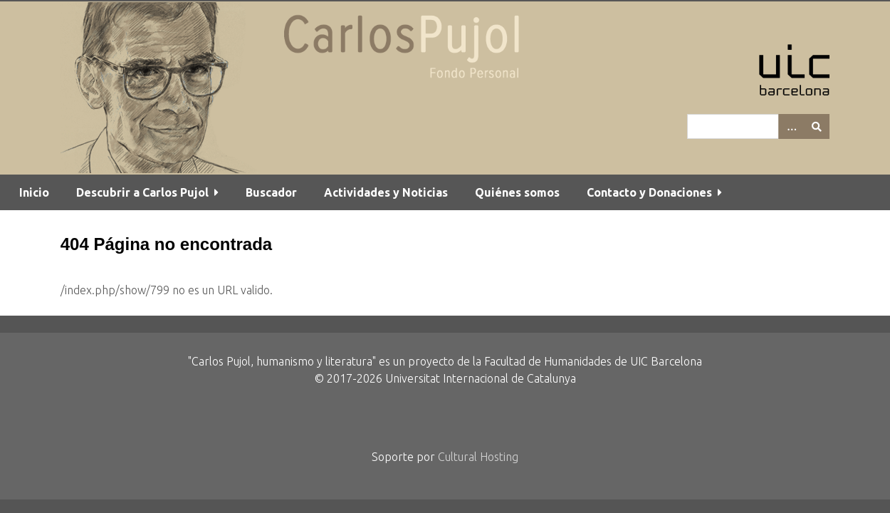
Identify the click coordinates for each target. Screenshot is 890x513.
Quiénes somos (517, 192)
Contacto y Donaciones (649, 192)
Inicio (34, 192)
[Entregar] (816, 126)
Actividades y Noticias (386, 192)
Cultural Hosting (478, 456)
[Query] (758, 126)
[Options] (791, 126)
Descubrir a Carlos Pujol (142, 192)
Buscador (271, 192)
